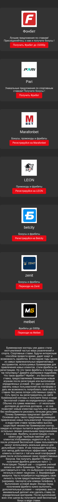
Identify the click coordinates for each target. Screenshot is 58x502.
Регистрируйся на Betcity (29, 238)
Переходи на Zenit (29, 286)
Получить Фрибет (29, 95)
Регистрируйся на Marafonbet (29, 142)
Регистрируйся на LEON (29, 191)
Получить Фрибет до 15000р (29, 45)
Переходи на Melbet (29, 332)
